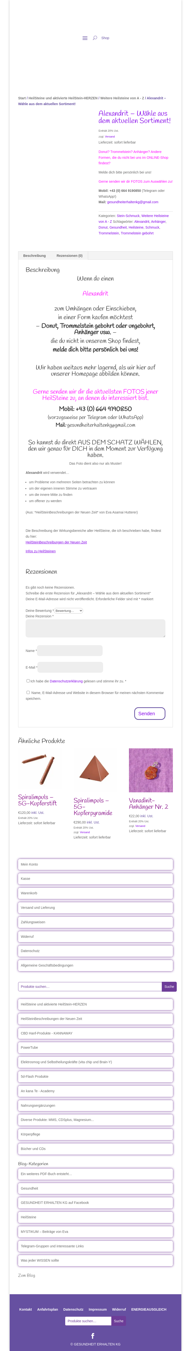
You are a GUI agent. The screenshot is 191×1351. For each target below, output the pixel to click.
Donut (103, 227)
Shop (105, 38)
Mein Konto (29, 864)
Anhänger (158, 222)
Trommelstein (109, 233)
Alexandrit (141, 222)
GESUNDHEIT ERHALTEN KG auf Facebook (55, 1203)
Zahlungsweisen (33, 922)
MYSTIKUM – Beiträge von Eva (44, 1232)
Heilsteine (136, 227)
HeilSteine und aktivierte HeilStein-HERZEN (63, 98)
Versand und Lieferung (38, 908)
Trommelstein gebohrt (137, 233)
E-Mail (31, 667)
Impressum (98, 1309)
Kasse (25, 879)
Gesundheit (118, 227)
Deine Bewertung (40, 611)
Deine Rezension (40, 616)
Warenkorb (29, 893)
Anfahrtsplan (47, 1309)
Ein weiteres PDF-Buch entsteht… (46, 1174)
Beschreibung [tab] (34, 256)
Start (22, 98)
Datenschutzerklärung (66, 681)
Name (31, 651)
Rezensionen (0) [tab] (69, 256)
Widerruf (27, 937)
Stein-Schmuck (128, 216)
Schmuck (152, 227)
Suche (169, 987)
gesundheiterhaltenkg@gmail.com (132, 202)
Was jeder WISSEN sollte (40, 1260)
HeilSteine (28, 1217)
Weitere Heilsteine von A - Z (122, 98)
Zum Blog (26, 1276)
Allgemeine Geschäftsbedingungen (47, 965)
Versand (110, 136)
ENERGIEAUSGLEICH (148, 1309)
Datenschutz (30, 951)
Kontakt (25, 1309)
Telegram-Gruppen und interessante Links (52, 1246)
